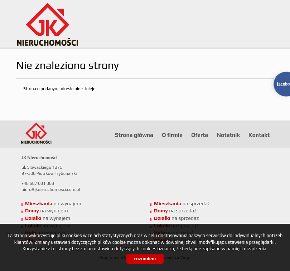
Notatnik (228, 135)
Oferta (199, 135)
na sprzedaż (182, 203)
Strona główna (134, 135)
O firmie (172, 135)
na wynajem (53, 203)
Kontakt (259, 135)
